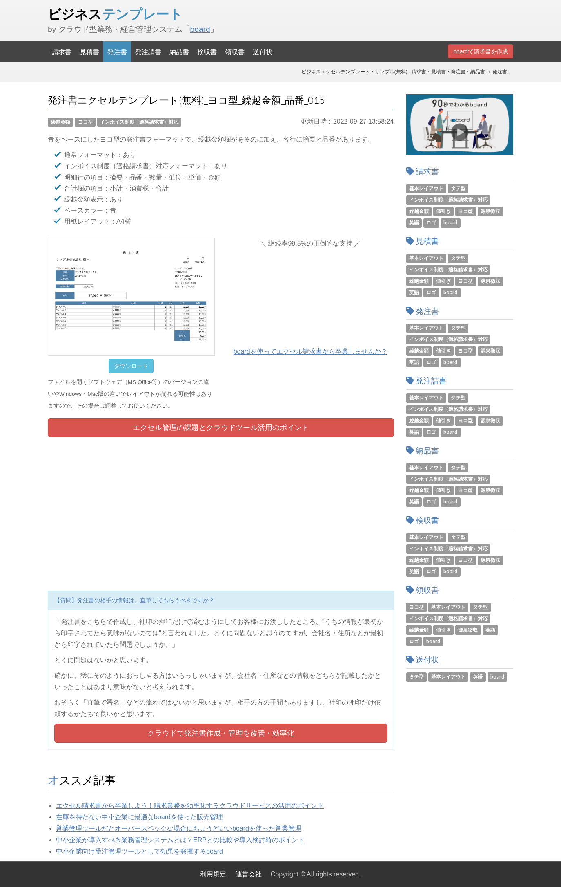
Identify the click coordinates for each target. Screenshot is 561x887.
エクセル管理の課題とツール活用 (221, 428)
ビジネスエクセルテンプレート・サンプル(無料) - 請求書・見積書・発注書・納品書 (393, 72)
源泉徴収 (490, 211)
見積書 (89, 51)
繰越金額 (60, 121)
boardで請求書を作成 (480, 51)
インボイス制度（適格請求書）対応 (139, 121)
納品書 (179, 51)
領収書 (235, 51)
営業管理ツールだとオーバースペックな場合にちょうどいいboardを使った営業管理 (178, 828)
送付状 (262, 51)
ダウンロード (131, 366)
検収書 (207, 51)
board (200, 29)
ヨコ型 (85, 121)
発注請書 (148, 51)
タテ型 (458, 188)
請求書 (61, 51)
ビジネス (115, 14)
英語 (414, 222)
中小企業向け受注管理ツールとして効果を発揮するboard (139, 851)
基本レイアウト (426, 188)
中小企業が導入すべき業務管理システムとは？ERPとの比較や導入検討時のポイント (180, 839)
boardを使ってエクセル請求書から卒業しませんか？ (310, 351)
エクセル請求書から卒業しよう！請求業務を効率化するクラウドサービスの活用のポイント (190, 805)
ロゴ (431, 222)
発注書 (117, 51)
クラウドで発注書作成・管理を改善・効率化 (220, 733)
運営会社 (249, 874)
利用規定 (213, 874)
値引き (443, 211)
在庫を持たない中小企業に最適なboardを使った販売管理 (139, 817)
